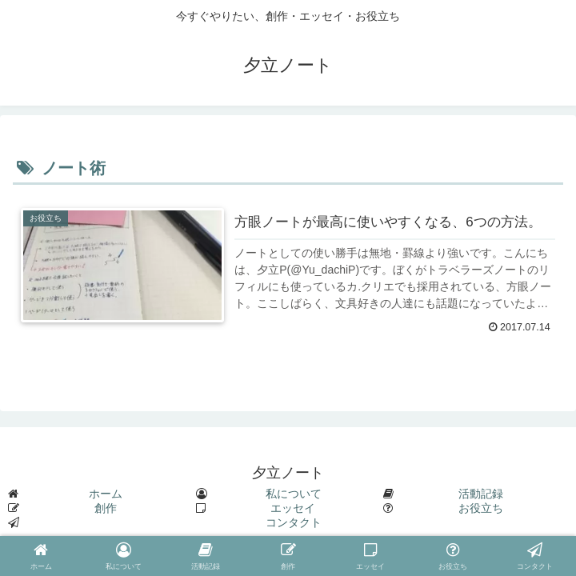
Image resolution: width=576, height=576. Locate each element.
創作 (105, 508)
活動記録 (480, 493)
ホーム (105, 493)
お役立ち (480, 508)
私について (294, 493)
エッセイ (292, 508)
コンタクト (294, 522)
